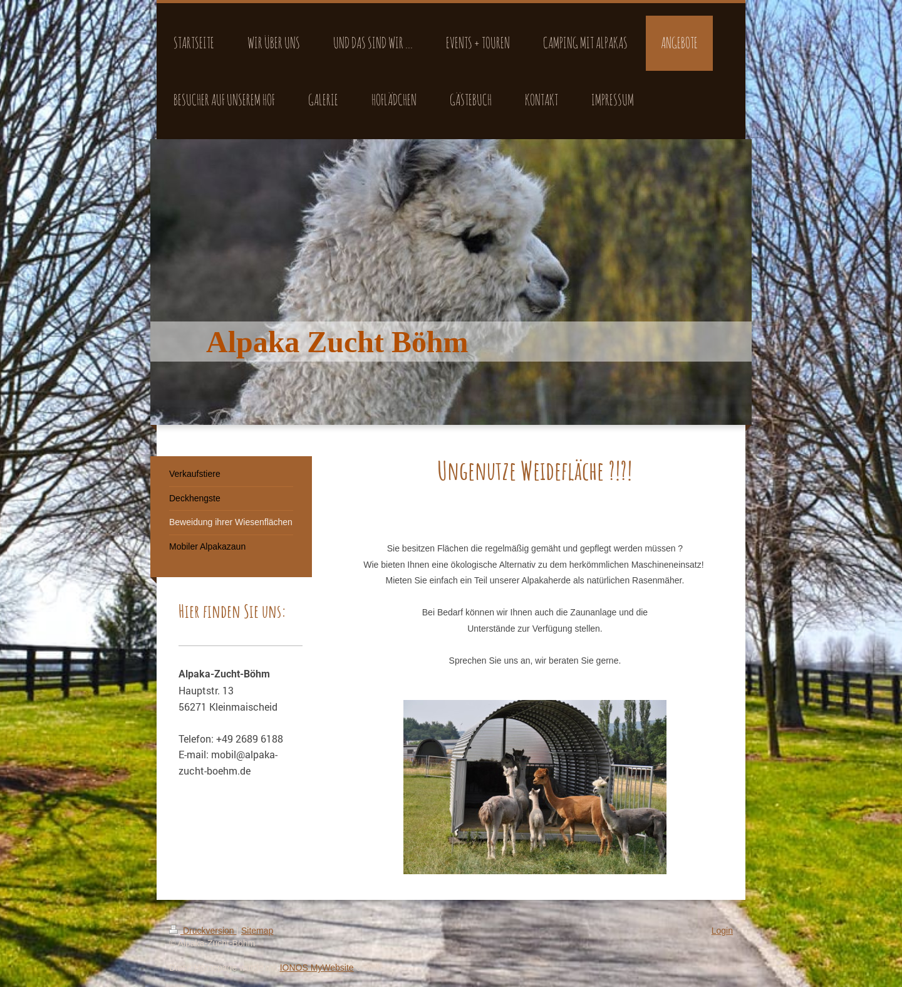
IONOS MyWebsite (317, 968)
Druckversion (202, 931)
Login (722, 931)
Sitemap (257, 931)
